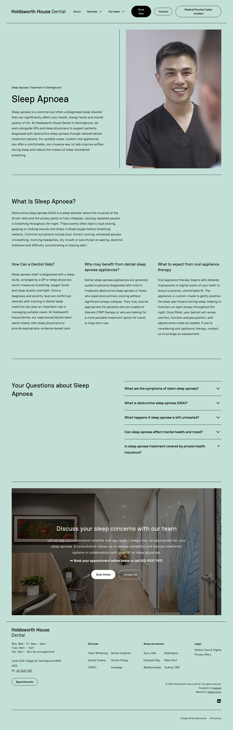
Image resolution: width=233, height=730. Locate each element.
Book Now (141, 11)
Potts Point (170, 660)
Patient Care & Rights (208, 650)
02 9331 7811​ (24, 670)
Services (92, 11)
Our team (114, 11)
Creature (216, 688)
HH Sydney (215, 718)
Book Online (103, 574)
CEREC (92, 667)
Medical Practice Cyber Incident (198, 11)
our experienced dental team (52, 317)
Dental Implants (121, 653)
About (77, 11)
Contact (163, 11)
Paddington (171, 653)
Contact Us (130, 574)
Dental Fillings (119, 660)
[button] (94, 11)
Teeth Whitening (98, 653)
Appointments (24, 682)
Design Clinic (214, 692)
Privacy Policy (203, 654)
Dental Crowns (97, 660)
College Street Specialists (193, 718)
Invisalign (117, 667)
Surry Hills (150, 653)
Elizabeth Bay (152, 660)
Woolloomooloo (152, 667)
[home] (38, 11)
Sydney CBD (172, 667)
